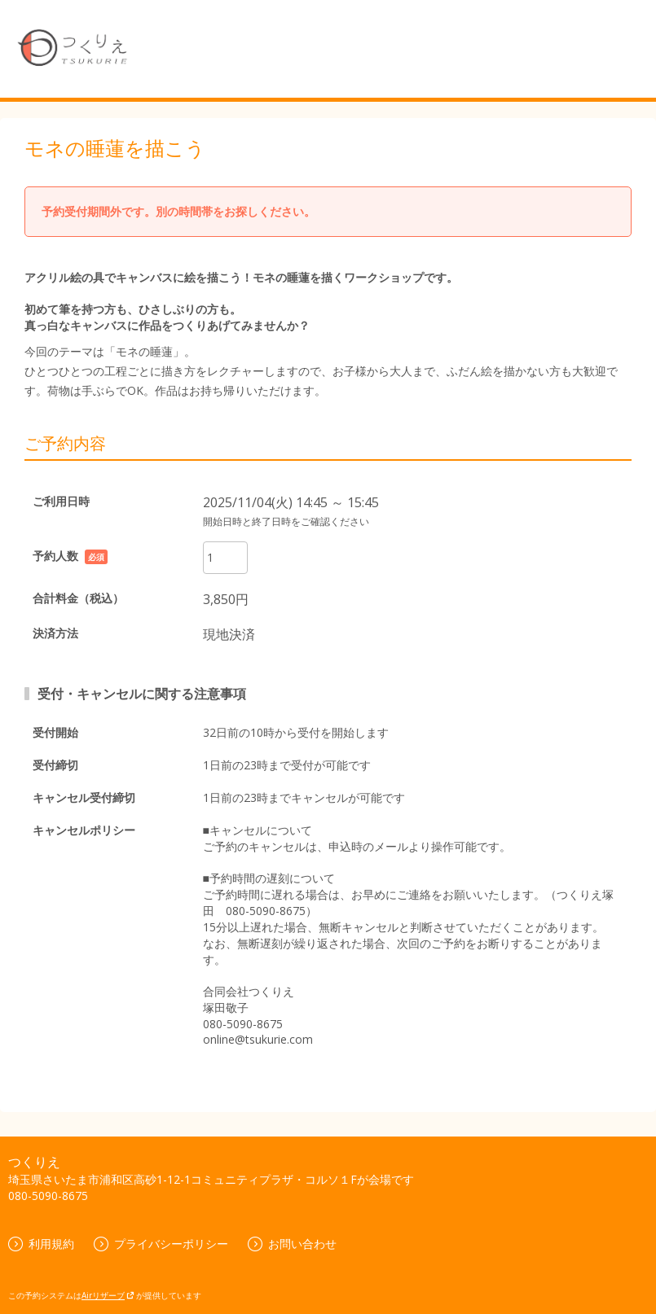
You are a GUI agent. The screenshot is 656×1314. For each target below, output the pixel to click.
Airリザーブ (107, 1295)
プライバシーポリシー (161, 1243)
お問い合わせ (292, 1243)
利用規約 (41, 1243)
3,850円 (226, 599)
